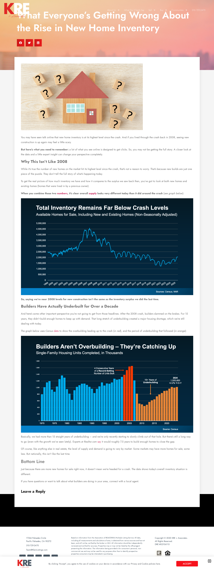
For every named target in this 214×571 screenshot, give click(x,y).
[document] (107, 285)
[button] (209, 561)
